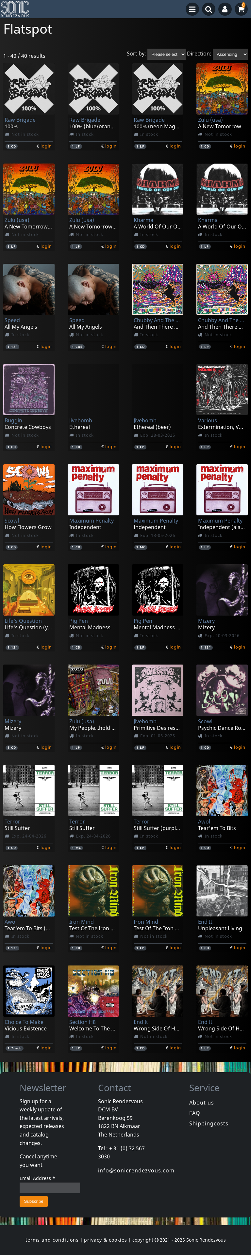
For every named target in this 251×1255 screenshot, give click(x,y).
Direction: (199, 53)
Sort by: (136, 53)
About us (201, 1102)
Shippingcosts (208, 1123)
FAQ (194, 1113)
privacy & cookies (105, 1240)
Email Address (37, 1178)
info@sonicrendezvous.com (136, 1170)
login (46, 146)
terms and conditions (52, 1240)
